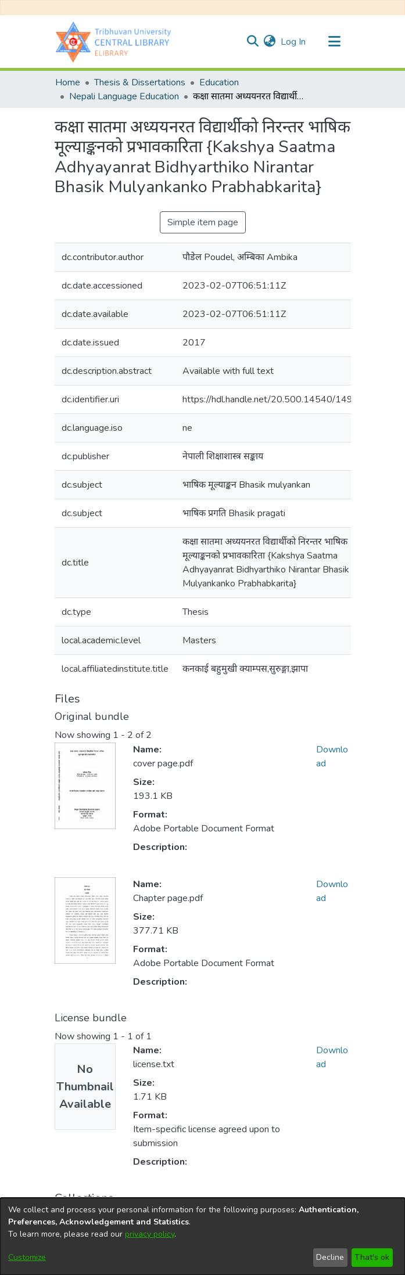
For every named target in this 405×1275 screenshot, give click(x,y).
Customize (27, 1257)
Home (67, 82)
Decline (330, 1257)
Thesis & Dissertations (139, 82)
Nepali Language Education (124, 96)
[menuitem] (270, 42)
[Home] (116, 41)
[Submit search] (253, 42)
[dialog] (202, 1236)
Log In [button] (294, 41)
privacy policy (149, 1234)
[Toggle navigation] (334, 42)
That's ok (371, 1257)
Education (219, 82)
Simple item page (202, 222)
